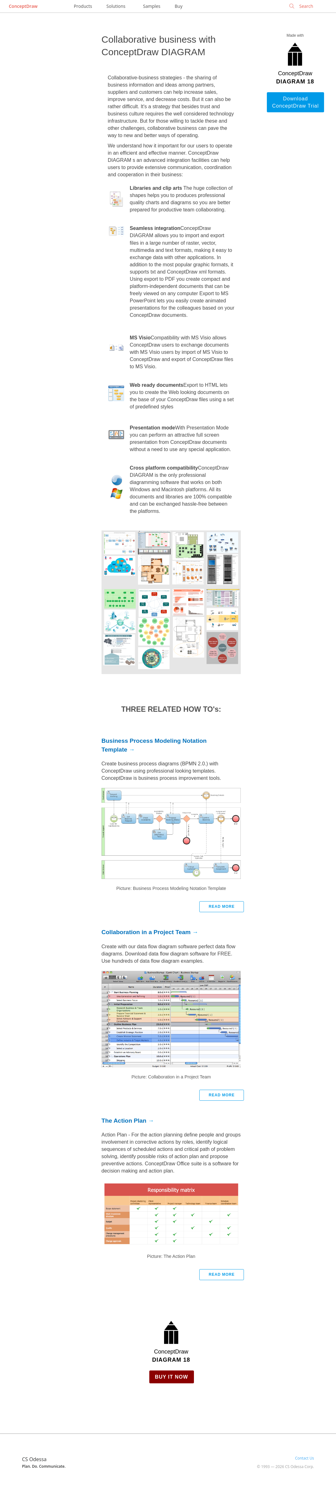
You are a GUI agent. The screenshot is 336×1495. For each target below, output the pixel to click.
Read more (221, 906)
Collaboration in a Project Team (146, 932)
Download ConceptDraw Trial (295, 102)
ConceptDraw (23, 6)
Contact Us (304, 1457)
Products (83, 6)
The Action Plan (124, 1120)
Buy (179, 6)
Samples (151, 6)
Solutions (116, 6)
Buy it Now (171, 1377)
